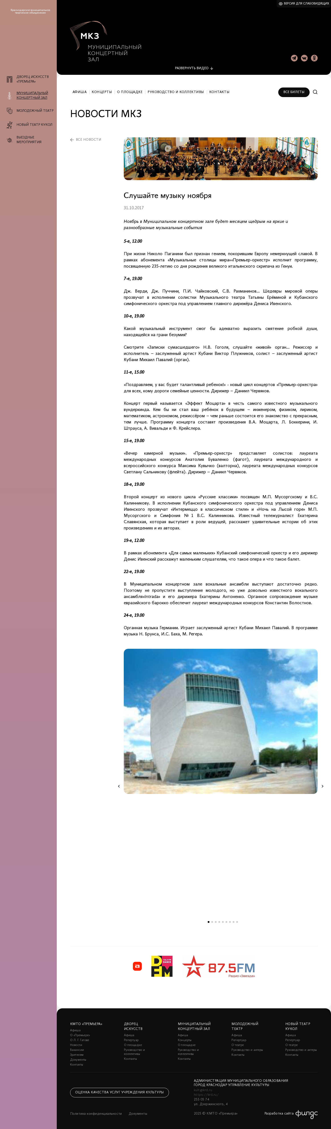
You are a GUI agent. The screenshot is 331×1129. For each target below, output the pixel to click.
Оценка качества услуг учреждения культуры (119, 1091)
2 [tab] (212, 921)
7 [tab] (230, 921)
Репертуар (131, 1039)
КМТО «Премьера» (86, 1023)
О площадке (129, 91)
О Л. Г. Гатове (79, 1039)
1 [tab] (208, 921)
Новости (76, 1044)
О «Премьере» (80, 1034)
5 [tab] (223, 921)
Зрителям (76, 1054)
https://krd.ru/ (206, 1094)
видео (192, 67)
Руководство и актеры (247, 1049)
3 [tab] (216, 921)
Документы (78, 1058)
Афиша (80, 91)
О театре (237, 1044)
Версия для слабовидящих (306, 3)
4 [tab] (219, 921)
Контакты (219, 91)
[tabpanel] (221, 720)
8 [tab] (233, 921)
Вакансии (77, 1049)
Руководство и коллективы (176, 91)
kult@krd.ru (203, 1089)
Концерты (102, 91)
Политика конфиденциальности (96, 1113)
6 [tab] (226, 921)
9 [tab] (237, 921)
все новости (88, 138)
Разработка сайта (279, 1112)
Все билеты (294, 91)
